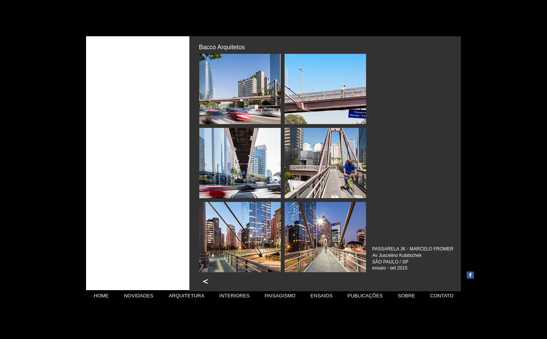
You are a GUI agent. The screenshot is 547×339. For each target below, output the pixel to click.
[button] (240, 89)
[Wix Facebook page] (470, 275)
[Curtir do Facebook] (485, 263)
